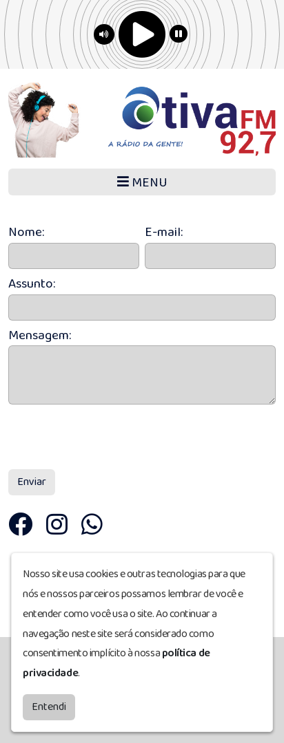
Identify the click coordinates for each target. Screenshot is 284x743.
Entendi (49, 704)
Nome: (26, 233)
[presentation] (113, 437)
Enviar (31, 482)
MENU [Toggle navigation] (142, 182)
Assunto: (31, 284)
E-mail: (164, 233)
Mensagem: (39, 336)
